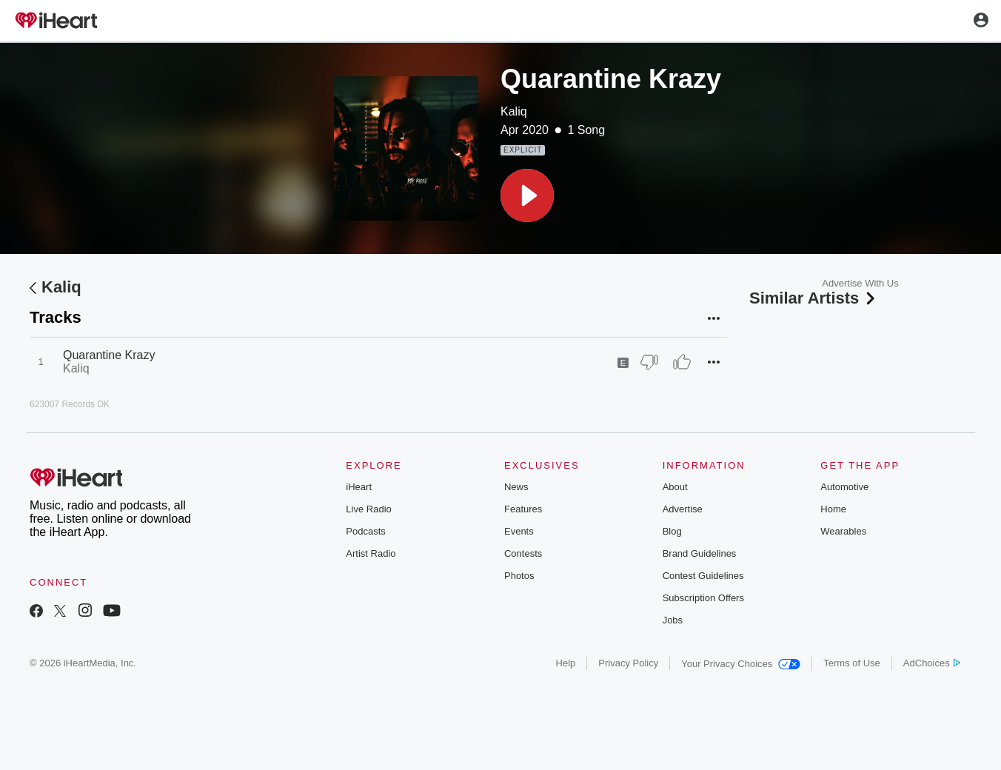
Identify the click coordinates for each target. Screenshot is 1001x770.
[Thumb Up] (682, 362)
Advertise (683, 509)
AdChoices (931, 663)
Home (833, 509)
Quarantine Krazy (109, 355)
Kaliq (513, 111)
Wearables (843, 531)
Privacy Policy (628, 663)
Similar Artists (813, 298)
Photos (519, 575)
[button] (527, 195)
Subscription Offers (703, 597)
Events (519, 531)
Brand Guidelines (700, 553)
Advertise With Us (860, 283)
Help (566, 663)
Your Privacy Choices (740, 663)
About (675, 486)
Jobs (673, 620)
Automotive (844, 486)
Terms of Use (851, 663)
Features (523, 509)
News (516, 486)
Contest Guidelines (703, 575)
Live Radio (368, 509)
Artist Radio (370, 553)
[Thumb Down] (649, 362)
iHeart (359, 486)
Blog (672, 531)
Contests (523, 553)
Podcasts (365, 531)
